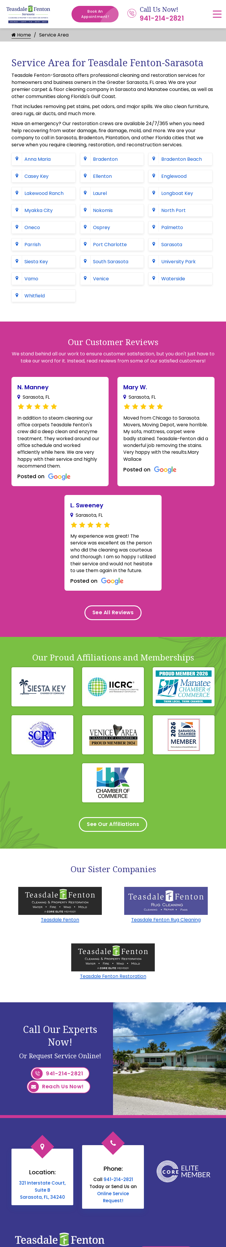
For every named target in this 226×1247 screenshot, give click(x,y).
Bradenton (105, 159)
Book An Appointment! (100, 14)
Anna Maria (37, 159)
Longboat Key (177, 193)
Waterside (173, 278)
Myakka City (38, 210)
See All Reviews (113, 623)
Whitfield (34, 295)
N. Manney (33, 387)
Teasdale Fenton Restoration (113, 989)
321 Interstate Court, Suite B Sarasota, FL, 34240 (42, 1202)
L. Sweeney (86, 507)
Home (21, 35)
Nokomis (103, 210)
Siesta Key (36, 261)
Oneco (32, 227)
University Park (178, 261)
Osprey (101, 227)
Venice (101, 278)
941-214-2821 (162, 18)
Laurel (100, 193)
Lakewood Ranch (44, 193)
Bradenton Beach (181, 159)
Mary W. (135, 387)
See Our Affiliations (113, 836)
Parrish (32, 244)
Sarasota (171, 244)
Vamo (31, 278)
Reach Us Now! (56, 1100)
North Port (173, 210)
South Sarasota (110, 261)
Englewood (174, 176)
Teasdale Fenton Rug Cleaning (166, 932)
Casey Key (36, 176)
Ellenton (102, 176)
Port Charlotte (110, 244)
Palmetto (172, 227)
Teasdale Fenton (60, 932)
